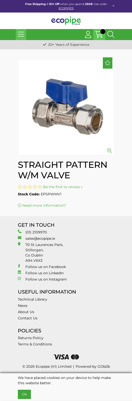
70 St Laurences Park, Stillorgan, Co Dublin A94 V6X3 (40, 252)
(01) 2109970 (32, 232)
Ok (24, 394)
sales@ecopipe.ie (36, 238)
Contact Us (27, 318)
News (22, 305)
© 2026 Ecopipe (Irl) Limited (46, 366)
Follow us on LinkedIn (41, 273)
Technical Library (32, 299)
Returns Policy (30, 338)
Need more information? (42, 205)
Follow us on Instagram (42, 279)
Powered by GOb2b (93, 366)
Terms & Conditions (35, 344)
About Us (26, 312)
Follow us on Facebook (42, 266)
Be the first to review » (63, 187)
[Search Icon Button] (110, 34)
